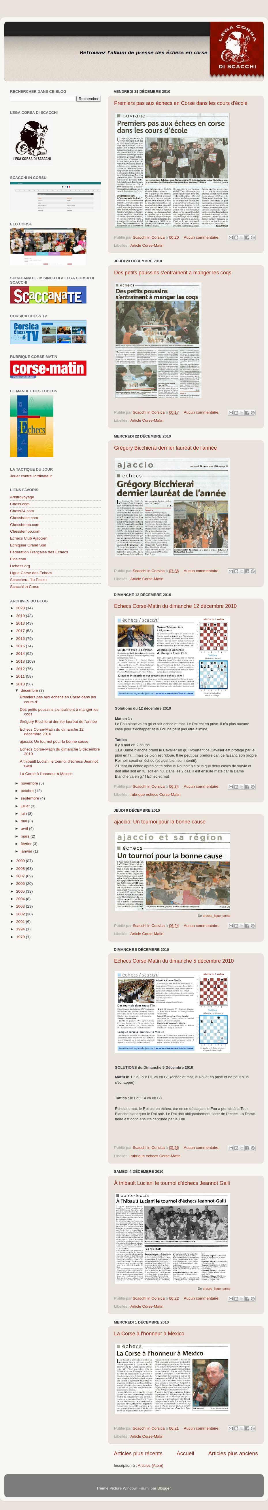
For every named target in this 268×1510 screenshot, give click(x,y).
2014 (21, 653)
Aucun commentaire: (202, 237)
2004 (21, 899)
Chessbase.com (24, 518)
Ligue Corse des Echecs (31, 573)
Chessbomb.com (24, 525)
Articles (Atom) (150, 1465)
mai (24, 821)
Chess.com (20, 504)
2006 (21, 883)
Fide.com (18, 559)
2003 (21, 906)
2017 (21, 631)
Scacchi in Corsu (24, 587)
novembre (30, 783)
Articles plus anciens (233, 1453)
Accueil (185, 1453)
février (27, 844)
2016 (21, 638)
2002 (21, 914)
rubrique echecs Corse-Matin (155, 794)
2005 (21, 891)
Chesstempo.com (25, 531)
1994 (21, 929)
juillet (26, 806)
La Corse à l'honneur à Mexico (149, 1333)
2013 (21, 661)
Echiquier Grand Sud (28, 545)
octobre (28, 791)
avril (25, 828)
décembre (30, 690)
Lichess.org (20, 566)
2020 (21, 608)
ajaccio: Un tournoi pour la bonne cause (159, 822)
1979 (21, 937)
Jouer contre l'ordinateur (31, 476)
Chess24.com (22, 511)
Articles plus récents (138, 1453)
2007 (21, 876)
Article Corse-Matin (146, 245)
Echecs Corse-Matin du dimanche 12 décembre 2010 (175, 606)
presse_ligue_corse (216, 915)
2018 (21, 623)
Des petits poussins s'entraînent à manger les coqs (172, 273)
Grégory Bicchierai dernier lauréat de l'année (165, 448)
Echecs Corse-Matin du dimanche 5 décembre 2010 (174, 961)
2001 (21, 921)
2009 (21, 861)
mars (26, 836)
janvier (27, 851)
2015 (21, 646)
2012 (21, 669)
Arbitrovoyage (22, 497)
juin (24, 813)
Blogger (164, 1488)
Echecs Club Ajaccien (29, 538)
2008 (21, 868)
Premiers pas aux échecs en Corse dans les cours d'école (181, 103)
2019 (21, 616)
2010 (21, 684)
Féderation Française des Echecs (39, 552)
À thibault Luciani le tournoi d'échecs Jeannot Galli (172, 1183)
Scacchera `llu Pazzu (28, 580)
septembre (30, 798)
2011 (21, 676)
